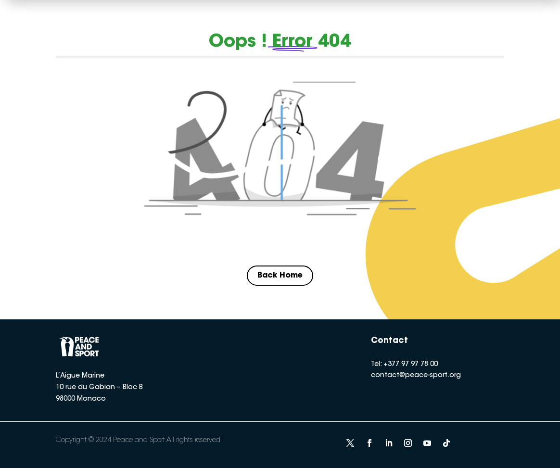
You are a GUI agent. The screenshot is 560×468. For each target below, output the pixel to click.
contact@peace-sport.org (416, 375)
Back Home (280, 275)
